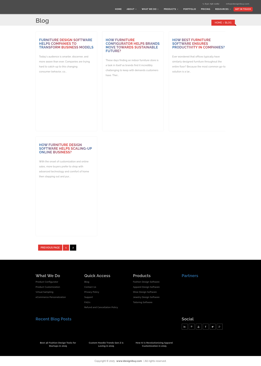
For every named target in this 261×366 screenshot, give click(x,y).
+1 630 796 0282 (210, 4)
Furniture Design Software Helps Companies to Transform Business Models (66, 43)
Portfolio (189, 9)
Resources (223, 9)
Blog (86, 282)
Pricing (205, 9)
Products (171, 9)
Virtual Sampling (44, 292)
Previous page (50, 247)
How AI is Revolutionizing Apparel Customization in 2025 (154, 344)
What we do (150, 9)
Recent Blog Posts (53, 319)
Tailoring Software (142, 302)
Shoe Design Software (145, 292)
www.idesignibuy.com (129, 361)
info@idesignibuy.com (237, 4)
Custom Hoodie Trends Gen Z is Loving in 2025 (106, 344)
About (132, 9)
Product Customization (48, 287)
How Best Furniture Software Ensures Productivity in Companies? (198, 43)
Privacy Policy (91, 292)
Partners (190, 275)
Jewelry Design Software (146, 297)
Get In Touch (243, 9)
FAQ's (87, 302)
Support (88, 297)
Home (118, 9)
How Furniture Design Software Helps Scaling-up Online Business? (65, 148)
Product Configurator (47, 282)
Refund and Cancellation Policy (101, 307)
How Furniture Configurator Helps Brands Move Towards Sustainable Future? (133, 45)
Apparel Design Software (146, 287)
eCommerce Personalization (51, 297)
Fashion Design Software (146, 282)
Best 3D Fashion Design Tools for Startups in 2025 (58, 344)
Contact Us (90, 287)
